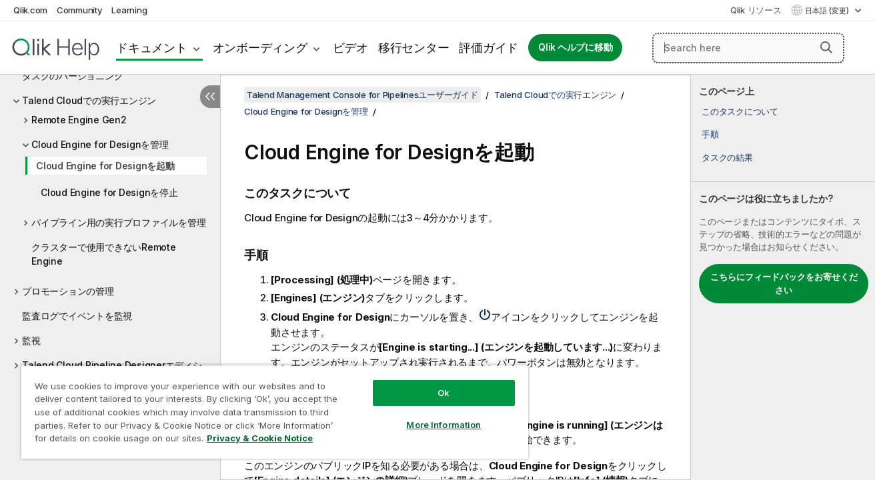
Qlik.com (30, 10)
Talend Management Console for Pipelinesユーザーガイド (362, 94)
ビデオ (350, 48)
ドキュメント (151, 48)
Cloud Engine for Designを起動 (105, 165)
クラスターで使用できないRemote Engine (103, 254)
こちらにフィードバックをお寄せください (784, 283)
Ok (443, 392)
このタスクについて (740, 111)
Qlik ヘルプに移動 (575, 47)
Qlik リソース (756, 10)
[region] (274, 412)
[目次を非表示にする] (210, 96)
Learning (129, 10)
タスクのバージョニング (72, 75)
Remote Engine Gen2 (79, 119)
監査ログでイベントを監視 (77, 315)
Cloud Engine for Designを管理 (100, 144)
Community (80, 10)
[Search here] (748, 48)
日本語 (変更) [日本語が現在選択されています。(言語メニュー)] (828, 10)
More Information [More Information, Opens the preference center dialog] (443, 424)
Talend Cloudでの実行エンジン (89, 100)
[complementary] (783, 277)
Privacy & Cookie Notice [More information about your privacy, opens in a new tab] (260, 438)
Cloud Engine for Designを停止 (109, 192)
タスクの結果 (727, 157)
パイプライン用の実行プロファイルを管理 (118, 222)
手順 (710, 134)
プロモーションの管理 (68, 291)
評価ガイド (488, 48)
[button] (826, 47)
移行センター (414, 48)
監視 (31, 340)
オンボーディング (260, 48)
